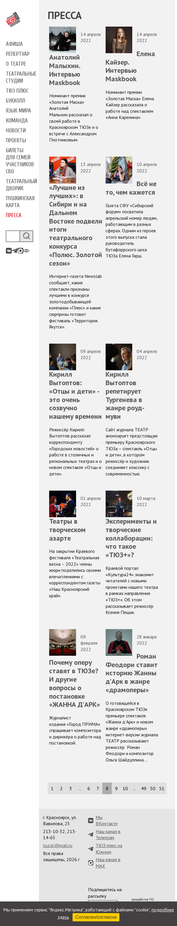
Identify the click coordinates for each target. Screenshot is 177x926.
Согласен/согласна (96, 917)
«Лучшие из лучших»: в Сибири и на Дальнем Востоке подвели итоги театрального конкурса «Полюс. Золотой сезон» (75, 225)
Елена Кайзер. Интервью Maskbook (130, 66)
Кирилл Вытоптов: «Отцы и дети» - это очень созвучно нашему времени (75, 395)
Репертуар (18, 54)
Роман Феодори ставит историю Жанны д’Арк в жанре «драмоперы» (132, 673)
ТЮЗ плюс (17, 91)
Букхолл (15, 101)
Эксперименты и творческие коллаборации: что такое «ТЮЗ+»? (131, 538)
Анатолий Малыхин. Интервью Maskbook (64, 70)
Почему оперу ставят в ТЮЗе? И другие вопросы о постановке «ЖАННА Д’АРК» (74, 683)
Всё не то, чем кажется (131, 188)
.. (80, 788)
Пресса (13, 215)
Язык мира (18, 111)
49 (143, 788)
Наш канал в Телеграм (108, 834)
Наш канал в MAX (108, 862)
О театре (16, 64)
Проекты (16, 140)
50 (152, 788)
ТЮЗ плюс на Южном (109, 848)
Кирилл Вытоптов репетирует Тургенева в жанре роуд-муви (125, 395)
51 (161, 788)
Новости (16, 130)
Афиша (14, 44)
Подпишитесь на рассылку (105, 893)
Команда (17, 120)
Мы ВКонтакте (107, 820)
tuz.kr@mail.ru (57, 845)
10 (125, 788)
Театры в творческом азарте (67, 530)
